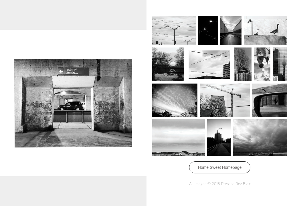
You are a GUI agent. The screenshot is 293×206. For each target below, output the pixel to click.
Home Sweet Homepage (220, 167)
